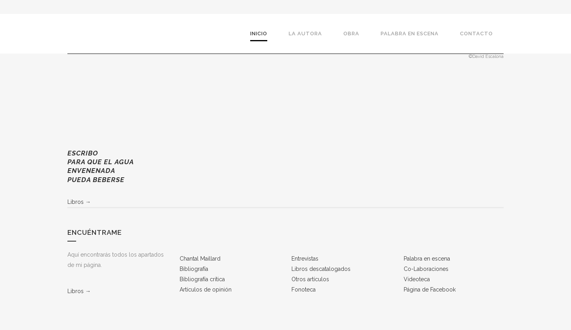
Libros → (79, 202)
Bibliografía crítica (202, 279)
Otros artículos (310, 279)
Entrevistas (304, 258)
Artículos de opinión (206, 289)
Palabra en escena (427, 258)
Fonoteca (303, 289)
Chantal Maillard (200, 258)
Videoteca (417, 279)
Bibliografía (194, 269)
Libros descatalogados (321, 269)
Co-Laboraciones (426, 269)
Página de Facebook (430, 289)
